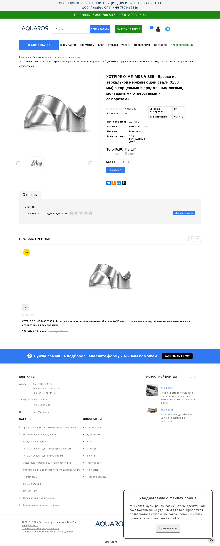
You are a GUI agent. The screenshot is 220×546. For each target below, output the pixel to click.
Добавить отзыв (184, 213)
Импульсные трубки (34, 441)
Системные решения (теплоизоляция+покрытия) (51, 470)
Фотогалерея (142, 45)
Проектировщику (182, 45)
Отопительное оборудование (40, 434)
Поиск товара (100, 29)
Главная (24, 57)
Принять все (168, 528)
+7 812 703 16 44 (132, 15)
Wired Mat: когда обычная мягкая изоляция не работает (177, 418)
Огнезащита (30, 491)
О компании (68, 45)
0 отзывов (130, 108)
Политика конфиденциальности (40, 528)
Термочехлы (30, 477)
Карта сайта (110, 542)
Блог (101, 45)
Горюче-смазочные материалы (41, 505)
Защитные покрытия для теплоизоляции (56, 57)
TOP (211, 540)
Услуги (125, 45)
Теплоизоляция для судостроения (43, 455)
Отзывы (113, 45)
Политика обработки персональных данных (47, 531)
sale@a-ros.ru (41, 412)
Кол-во (110, 161)
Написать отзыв (117, 113)
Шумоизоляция (32, 484)
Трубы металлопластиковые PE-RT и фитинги (49, 427)
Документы (86, 45)
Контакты (160, 45)
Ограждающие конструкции (39, 498)
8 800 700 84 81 (105, 15)
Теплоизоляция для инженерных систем (47, 448)
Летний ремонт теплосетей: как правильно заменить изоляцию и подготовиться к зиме (178, 397)
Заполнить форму (177, 356)
